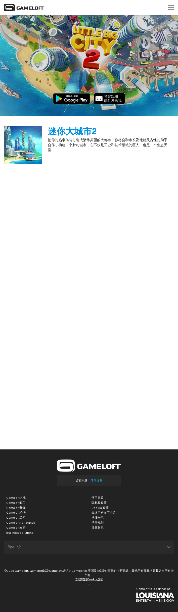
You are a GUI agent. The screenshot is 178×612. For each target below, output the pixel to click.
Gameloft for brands (20, 522)
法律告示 (98, 517)
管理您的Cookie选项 (89, 579)
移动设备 (97, 480)
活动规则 (98, 522)
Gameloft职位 (16, 503)
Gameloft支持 (16, 527)
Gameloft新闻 (16, 508)
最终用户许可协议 (104, 512)
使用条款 (98, 498)
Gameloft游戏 (16, 498)
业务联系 (98, 527)
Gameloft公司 (16, 517)
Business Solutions (19, 532)
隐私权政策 (99, 503)
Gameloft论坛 (16, 512)
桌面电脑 (81, 480)
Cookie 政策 (100, 508)
